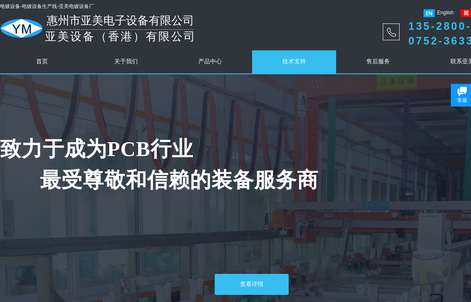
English (438, 13)
